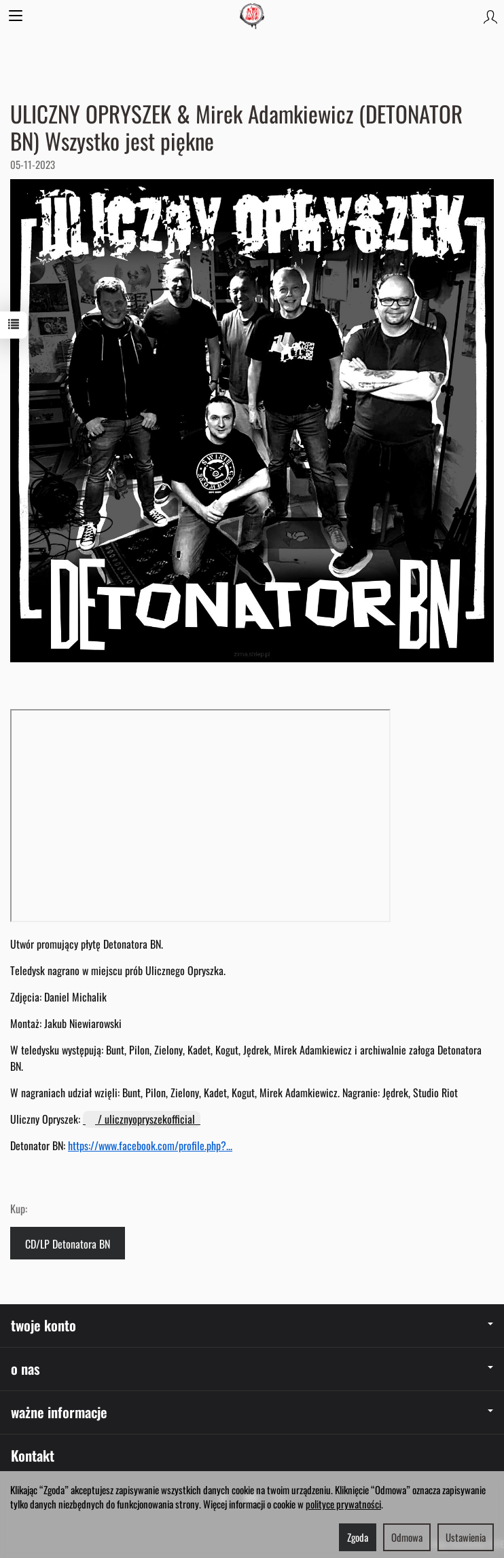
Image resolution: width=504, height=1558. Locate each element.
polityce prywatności (343, 1503)
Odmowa (406, 1537)
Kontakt (32, 1455)
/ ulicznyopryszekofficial (141, 1119)
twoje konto (252, 1324)
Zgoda (357, 1537)
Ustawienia (466, 1537)
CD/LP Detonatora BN (67, 1244)
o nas (252, 1368)
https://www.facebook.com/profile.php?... (150, 1145)
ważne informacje (252, 1411)
